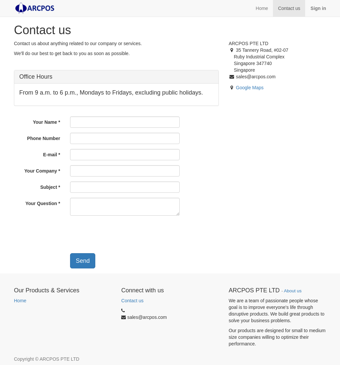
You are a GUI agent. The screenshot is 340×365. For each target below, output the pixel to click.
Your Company (40, 171)
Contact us (132, 300)
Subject (48, 187)
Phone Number (43, 138)
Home (20, 300)
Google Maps (250, 87)
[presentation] (116, 234)
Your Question (41, 203)
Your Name (45, 122)
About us (292, 290)
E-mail (50, 154)
